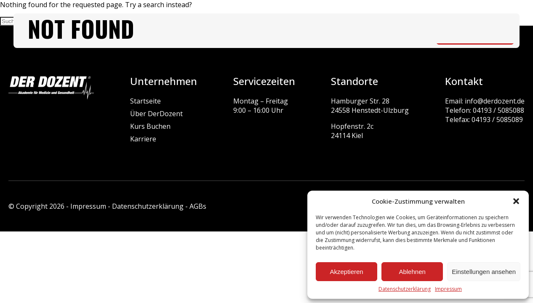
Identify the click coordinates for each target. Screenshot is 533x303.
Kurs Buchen (150, 126)
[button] (516, 201)
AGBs (197, 206)
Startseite (145, 101)
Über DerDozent (156, 113)
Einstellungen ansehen (484, 271)
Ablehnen (412, 271)
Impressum (448, 288)
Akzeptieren (346, 271)
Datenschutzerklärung (404, 288)
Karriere (143, 139)
